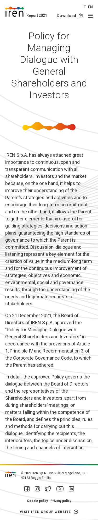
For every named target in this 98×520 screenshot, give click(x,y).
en (90, 7)
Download (66, 15)
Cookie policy (37, 501)
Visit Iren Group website (45, 512)
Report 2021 (36, 15)
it (84, 7)
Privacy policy (60, 501)
